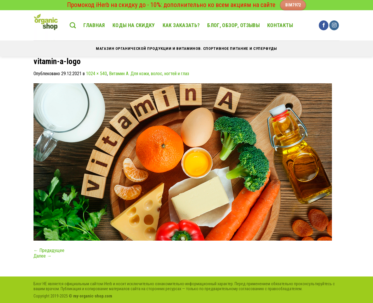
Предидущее (49, 250)
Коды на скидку (133, 25)
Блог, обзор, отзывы (233, 25)
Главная (94, 25)
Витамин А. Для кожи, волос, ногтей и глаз (149, 73)
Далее (43, 256)
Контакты (280, 25)
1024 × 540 (96, 73)
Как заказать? (181, 25)
